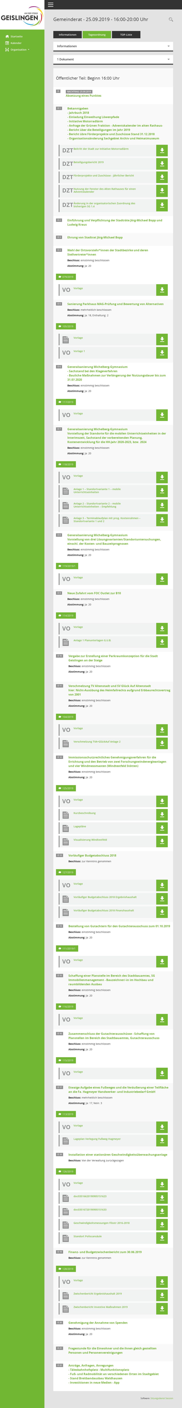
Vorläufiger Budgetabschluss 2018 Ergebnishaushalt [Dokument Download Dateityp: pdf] (105, 897)
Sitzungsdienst (162, 1398)
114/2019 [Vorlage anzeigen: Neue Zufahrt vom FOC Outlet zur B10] (67, 615)
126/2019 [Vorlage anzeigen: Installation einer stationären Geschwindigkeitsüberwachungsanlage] (67, 1171)
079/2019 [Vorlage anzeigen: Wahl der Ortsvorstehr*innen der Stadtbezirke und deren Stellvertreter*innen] (67, 277)
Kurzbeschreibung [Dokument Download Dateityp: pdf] (85, 813)
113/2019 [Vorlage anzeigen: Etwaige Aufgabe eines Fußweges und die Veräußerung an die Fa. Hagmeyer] (67, 1114)
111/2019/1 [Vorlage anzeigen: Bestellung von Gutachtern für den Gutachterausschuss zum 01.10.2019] (69, 948)
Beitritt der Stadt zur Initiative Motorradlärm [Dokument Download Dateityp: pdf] (101, 148)
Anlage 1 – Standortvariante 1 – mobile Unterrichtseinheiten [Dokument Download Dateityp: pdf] (97, 491)
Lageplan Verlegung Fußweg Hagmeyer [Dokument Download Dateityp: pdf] (97, 1139)
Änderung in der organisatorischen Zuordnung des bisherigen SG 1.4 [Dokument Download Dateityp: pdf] (104, 205)
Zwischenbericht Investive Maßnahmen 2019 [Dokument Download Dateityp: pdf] (101, 1307)
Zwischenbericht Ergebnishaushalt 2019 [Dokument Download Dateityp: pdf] (98, 1293)
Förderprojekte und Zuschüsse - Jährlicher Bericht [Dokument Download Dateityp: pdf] (104, 175)
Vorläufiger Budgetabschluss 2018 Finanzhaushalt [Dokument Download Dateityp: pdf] (104, 910)
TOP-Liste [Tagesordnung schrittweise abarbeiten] (126, 34)
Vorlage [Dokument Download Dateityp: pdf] (78, 288)
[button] (22, 49)
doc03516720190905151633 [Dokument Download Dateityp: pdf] (90, 1209)
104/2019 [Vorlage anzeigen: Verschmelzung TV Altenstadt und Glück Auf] (67, 717)
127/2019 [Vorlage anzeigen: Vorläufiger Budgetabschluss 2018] (67, 872)
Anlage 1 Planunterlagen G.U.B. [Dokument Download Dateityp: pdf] (92, 640)
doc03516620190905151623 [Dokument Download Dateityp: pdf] (90, 1196)
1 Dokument (65, 59)
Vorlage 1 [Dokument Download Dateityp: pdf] (79, 351)
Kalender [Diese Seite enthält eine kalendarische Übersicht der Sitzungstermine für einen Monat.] (13, 43)
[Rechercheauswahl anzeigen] (170, 20)
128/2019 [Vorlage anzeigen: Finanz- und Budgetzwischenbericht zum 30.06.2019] (67, 1269)
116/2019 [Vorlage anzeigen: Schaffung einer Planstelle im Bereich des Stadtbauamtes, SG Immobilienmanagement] (67, 1006)
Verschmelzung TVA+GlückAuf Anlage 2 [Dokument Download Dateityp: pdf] (97, 741)
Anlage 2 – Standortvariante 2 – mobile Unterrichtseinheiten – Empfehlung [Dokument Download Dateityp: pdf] (97, 505)
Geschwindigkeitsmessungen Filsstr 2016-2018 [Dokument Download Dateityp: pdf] (102, 1223)
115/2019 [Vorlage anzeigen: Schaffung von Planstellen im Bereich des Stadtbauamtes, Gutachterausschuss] (67, 1060)
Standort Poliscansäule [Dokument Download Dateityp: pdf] (88, 1236)
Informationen (67, 34)
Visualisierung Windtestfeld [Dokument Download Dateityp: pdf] (90, 839)
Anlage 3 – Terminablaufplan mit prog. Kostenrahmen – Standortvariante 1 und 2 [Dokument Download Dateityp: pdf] (107, 520)
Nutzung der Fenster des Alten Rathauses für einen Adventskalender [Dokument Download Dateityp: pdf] (105, 191)
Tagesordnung (97, 34)
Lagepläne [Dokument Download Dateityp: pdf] (80, 826)
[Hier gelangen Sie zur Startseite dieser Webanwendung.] (22, 16)
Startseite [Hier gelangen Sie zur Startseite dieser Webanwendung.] (14, 36)
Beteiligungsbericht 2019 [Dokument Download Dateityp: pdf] (89, 162)
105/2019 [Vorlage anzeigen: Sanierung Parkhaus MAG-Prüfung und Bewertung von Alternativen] (67, 326)
